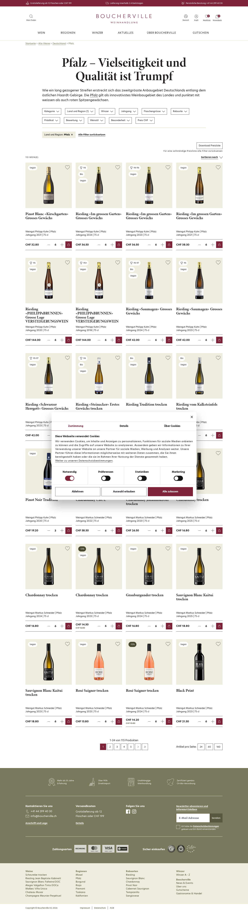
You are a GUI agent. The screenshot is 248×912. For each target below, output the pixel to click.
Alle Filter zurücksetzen (91, 134)
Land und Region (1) (80, 111)
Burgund (80, 881)
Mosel (79, 874)
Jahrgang (128, 111)
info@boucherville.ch (44, 816)
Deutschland (59, 43)
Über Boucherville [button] (161, 33)
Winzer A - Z (183, 874)
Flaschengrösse (154, 111)
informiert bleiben (186, 809)
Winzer (97, 33)
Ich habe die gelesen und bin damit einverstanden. (200, 828)
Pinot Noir (131, 885)
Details (80, 823)
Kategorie (51, 111)
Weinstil (96, 120)
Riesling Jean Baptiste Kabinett (43, 878)
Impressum (85, 908)
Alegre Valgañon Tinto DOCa (41, 885)
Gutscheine (182, 890)
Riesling (130, 874)
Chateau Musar (34, 892)
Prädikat (51, 120)
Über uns (181, 886)
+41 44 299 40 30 (214, 3)
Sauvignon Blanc (135, 878)
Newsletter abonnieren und (192, 806)
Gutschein (201, 33)
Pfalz (94, 95)
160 (218, 746)
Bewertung (74, 120)
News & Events (184, 883)
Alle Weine (44, 43)
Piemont (80, 888)
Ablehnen (78, 491)
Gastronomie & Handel (189, 893)
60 (209, 746)
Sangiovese (132, 895)
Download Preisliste (209, 145)
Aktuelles (125, 33)
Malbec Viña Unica (36, 888)
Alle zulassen (170, 491)
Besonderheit (120, 120)
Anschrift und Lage (36, 823)
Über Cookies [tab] (172, 426)
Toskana (80, 892)
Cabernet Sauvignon (137, 888)
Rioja (78, 885)
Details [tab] (124, 426)
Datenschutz (100, 908)
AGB (112, 908)
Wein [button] (41, 33)
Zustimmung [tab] (75, 426)
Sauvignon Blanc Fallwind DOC (42, 881)
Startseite (30, 43)
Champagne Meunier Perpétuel (43, 895)
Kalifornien (82, 895)
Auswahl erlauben (124, 491)
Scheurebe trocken (36, 874)
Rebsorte (180, 111)
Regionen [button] (68, 33)
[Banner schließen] (192, 417)
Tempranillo (132, 892)
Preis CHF (145, 120)
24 (201, 746)
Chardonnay (133, 881)
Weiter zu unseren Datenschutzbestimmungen (84, 460)
